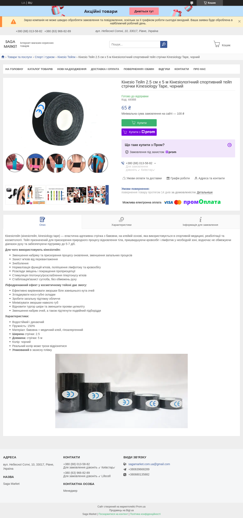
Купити (142, 123)
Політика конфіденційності (145, 514)
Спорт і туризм (44, 57)
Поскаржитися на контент (113, 514)
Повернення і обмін (139, 69)
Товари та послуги (19, 57)
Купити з (142, 132)
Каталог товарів (40, 69)
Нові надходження (72, 69)
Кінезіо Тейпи (66, 57)
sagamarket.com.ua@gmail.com (149, 464)
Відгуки (164, 69)
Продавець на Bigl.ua (121, 510)
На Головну (14, 69)
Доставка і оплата (105, 69)
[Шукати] (163, 44)
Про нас (200, 69)
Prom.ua (141, 506)
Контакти (181, 69)
